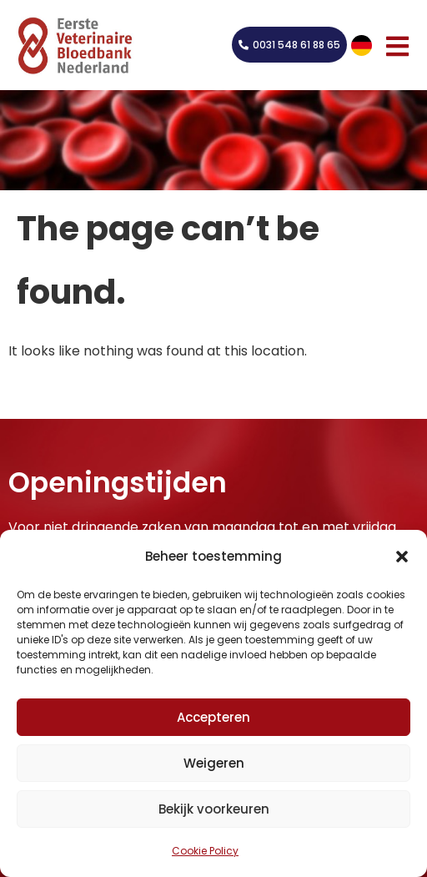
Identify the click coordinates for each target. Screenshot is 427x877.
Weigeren (213, 763)
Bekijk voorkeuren (213, 809)
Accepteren (213, 717)
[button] (402, 556)
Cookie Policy (205, 851)
